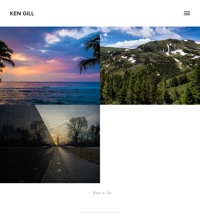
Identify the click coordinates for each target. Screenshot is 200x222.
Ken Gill (22, 13)
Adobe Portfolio (109, 212)
